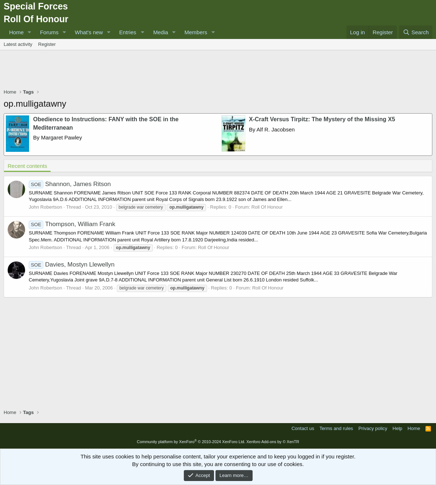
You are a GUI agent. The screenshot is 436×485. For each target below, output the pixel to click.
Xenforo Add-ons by (272, 441)
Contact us (303, 428)
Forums (49, 32)
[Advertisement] (218, 70)
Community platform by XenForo (191, 441)
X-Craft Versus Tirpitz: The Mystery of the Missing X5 (322, 119)
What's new (89, 32)
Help (398, 428)
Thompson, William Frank (72, 224)
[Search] (415, 32)
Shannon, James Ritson (70, 184)
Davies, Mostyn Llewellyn (72, 264)
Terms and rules (336, 428)
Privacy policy (372, 428)
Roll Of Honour (267, 207)
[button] (29, 32)
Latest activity (18, 44)
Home (16, 32)
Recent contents (27, 166)
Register (47, 44)
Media (160, 32)
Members (196, 32)
